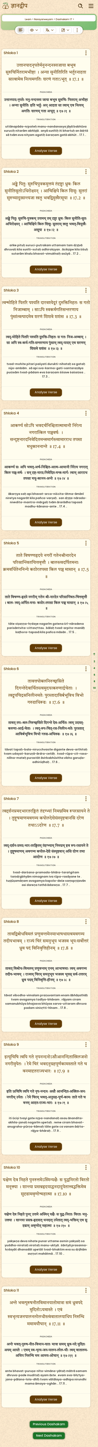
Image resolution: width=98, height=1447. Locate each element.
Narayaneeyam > (44, 19)
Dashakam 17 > (65, 19)
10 (94, 688)
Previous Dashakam (49, 1424)
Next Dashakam (49, 1435)
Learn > (29, 19)
